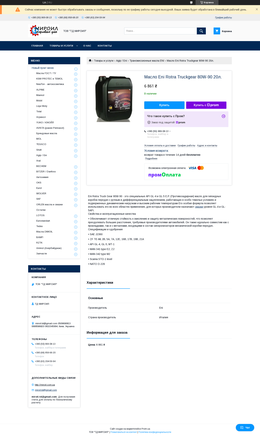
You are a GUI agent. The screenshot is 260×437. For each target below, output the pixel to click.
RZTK (39, 242)
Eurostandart (43, 220)
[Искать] (201, 31)
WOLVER (41, 193)
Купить (164, 105)
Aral (38, 160)
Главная (37, 45)
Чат (245, 427)
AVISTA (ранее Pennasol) (50, 128)
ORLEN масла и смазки (49, 204)
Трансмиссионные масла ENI (146, 60)
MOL (39, 138)
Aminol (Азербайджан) (49, 248)
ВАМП (39, 237)
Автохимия (42, 177)
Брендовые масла (46, 133)
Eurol (39, 188)
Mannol (40, 95)
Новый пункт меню (43, 67)
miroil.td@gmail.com (46, 390)
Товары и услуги (61, 45)
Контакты (105, 45)
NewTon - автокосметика (50, 84)
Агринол (41, 117)
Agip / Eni (121, 60)
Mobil (39, 100)
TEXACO (41, 144)
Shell (39, 149)
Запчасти (41, 253)
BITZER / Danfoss (46, 171)
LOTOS (40, 215)
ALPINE (40, 89)
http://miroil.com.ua (45, 384)
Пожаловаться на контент (123, 432)
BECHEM (41, 166)
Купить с (206, 105)
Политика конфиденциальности (154, 432)
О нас (87, 45)
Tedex (39, 226)
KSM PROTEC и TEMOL (49, 78)
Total (39, 111)
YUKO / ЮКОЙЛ (45, 122)
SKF (38, 199)
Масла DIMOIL (44, 231)
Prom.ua (146, 429)
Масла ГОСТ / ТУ (46, 73)
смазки (199, 206)
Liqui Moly (41, 106)
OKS (38, 182)
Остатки (41, 210)
